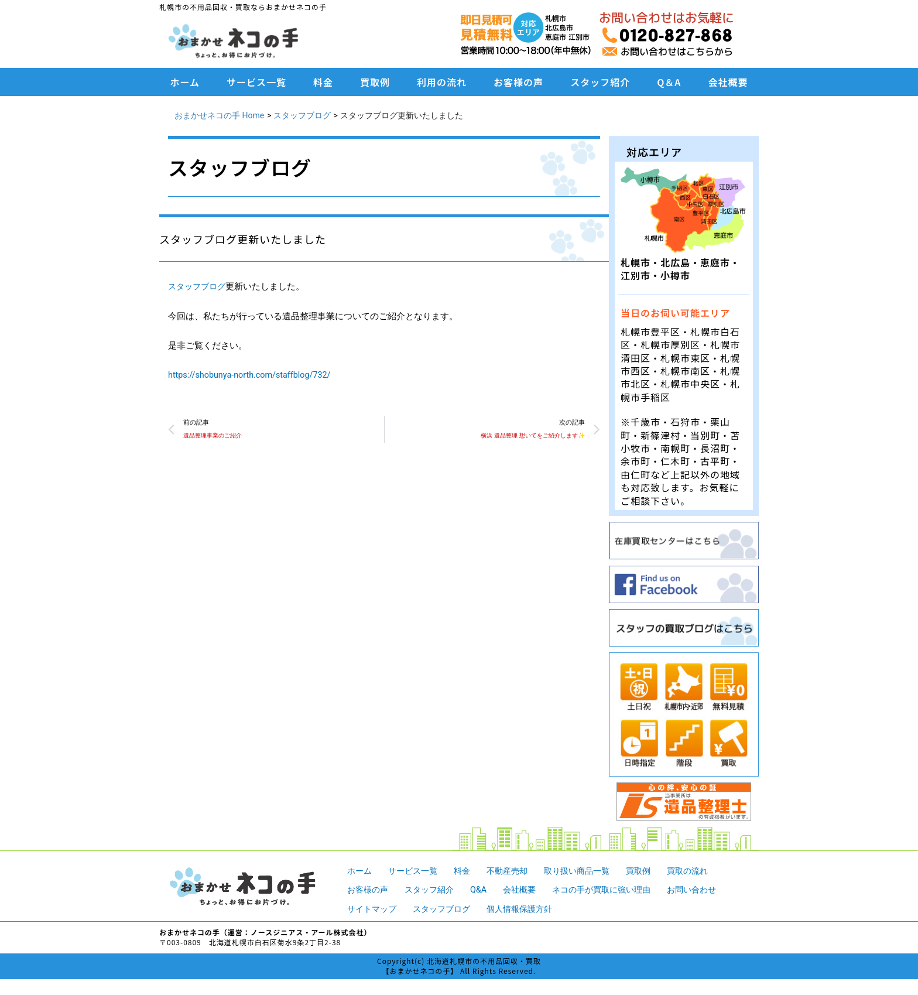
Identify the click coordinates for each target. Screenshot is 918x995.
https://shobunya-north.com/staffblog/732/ (253, 375)
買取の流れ (705, 871)
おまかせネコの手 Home (219, 115)
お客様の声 (518, 82)
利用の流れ (442, 82)
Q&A (485, 889)
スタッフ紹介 (600, 82)
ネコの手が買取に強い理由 (614, 889)
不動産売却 (515, 871)
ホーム (185, 82)
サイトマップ (373, 909)
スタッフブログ (302, 115)
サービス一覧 (256, 82)
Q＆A (669, 82)
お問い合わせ (709, 889)
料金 (323, 82)
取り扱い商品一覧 (588, 871)
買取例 (375, 82)
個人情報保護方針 (529, 909)
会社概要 (728, 82)
